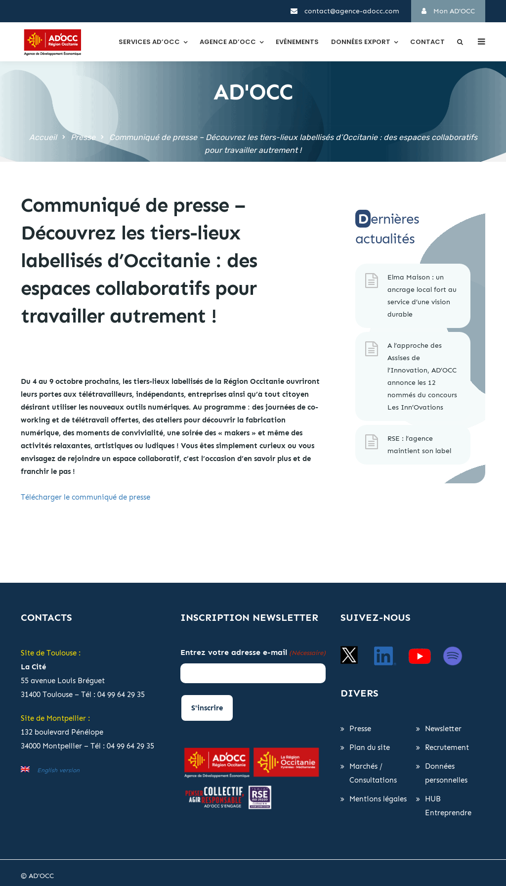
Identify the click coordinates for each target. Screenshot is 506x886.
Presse (83, 137)
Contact (427, 42)
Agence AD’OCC (228, 42)
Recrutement (447, 747)
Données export (360, 42)
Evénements (297, 42)
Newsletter (443, 728)
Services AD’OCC (149, 42)
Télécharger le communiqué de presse (85, 497)
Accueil (43, 137)
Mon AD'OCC (448, 11)
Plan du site (369, 747)
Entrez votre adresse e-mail (252, 653)
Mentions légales (378, 798)
